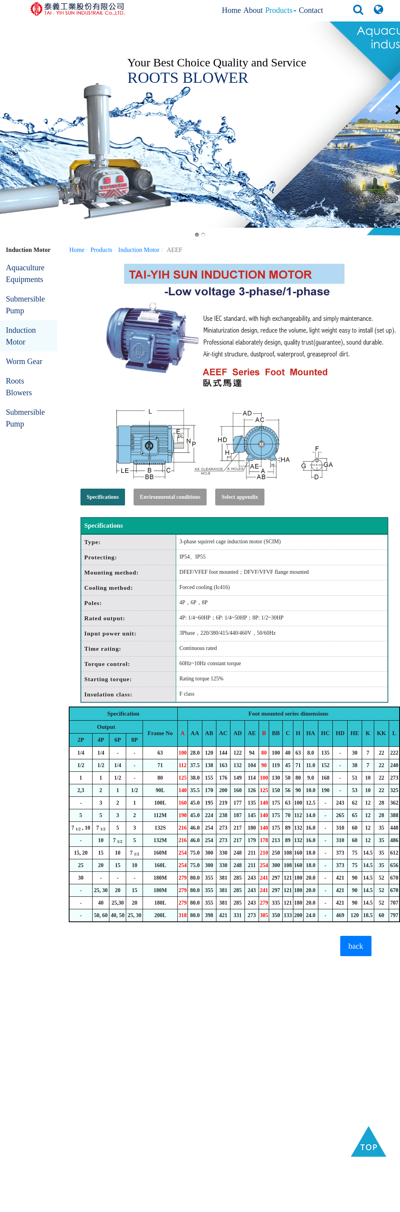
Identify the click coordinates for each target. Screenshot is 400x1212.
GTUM (312, 1204)
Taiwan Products (190, 1204)
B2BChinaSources (279, 1204)
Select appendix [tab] (239, 497)
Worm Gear (24, 361)
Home (231, 10)
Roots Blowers (19, 387)
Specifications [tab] (103, 497)
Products (280, 10)
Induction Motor (21, 336)
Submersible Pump (25, 305)
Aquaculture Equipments (25, 273)
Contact (311, 10)
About (253, 10)
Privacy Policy (338, 1204)
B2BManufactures (234, 1204)
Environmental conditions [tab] (170, 497)
